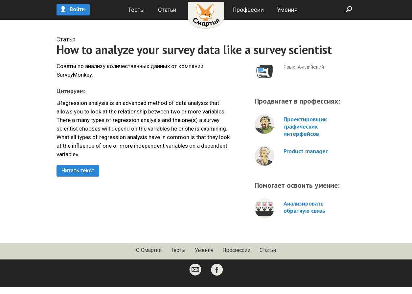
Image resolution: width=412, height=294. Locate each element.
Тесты (136, 9)
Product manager (306, 151)
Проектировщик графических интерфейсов (305, 126)
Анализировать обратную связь (304, 207)
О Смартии (149, 250)
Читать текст (77, 170)
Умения (287, 9)
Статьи (167, 9)
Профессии (248, 9)
